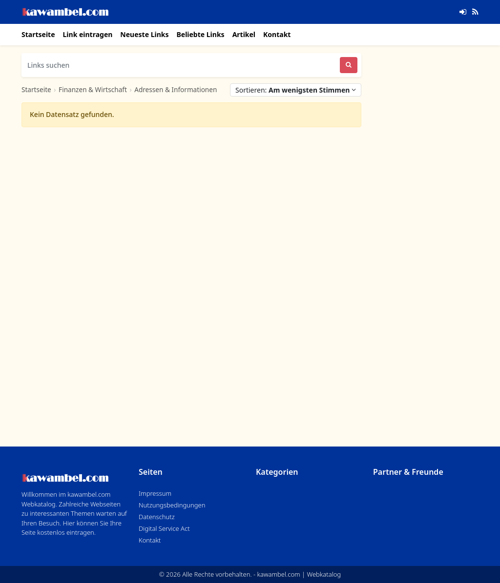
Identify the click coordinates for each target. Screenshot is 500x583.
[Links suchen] (180, 65)
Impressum (155, 493)
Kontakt (277, 34)
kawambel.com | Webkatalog (299, 574)
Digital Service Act (164, 528)
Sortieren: (295, 90)
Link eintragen (88, 34)
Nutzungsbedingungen (172, 505)
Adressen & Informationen (175, 89)
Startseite (38, 34)
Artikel (243, 34)
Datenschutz (157, 516)
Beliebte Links (200, 34)
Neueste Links (144, 34)
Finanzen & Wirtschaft (93, 89)
